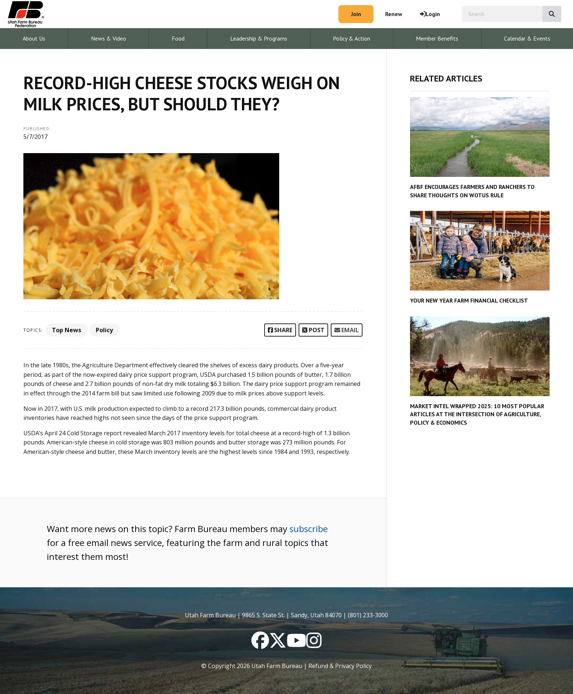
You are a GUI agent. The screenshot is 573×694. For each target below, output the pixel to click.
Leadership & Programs (258, 38)
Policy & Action (351, 38)
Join (356, 14)
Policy (104, 330)
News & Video (108, 38)
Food (178, 38)
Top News (66, 330)
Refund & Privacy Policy (340, 666)
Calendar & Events (527, 38)
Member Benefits (437, 38)
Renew (393, 14)
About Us (34, 38)
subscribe (308, 529)
